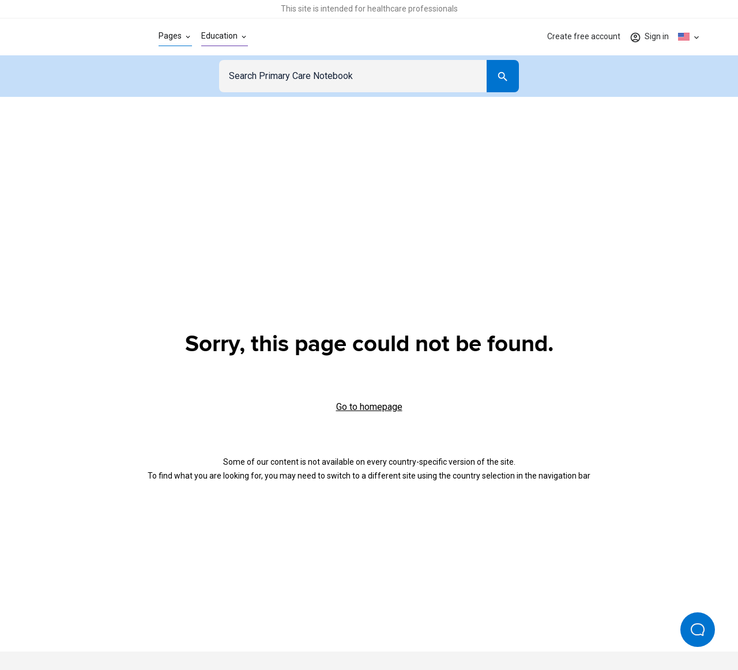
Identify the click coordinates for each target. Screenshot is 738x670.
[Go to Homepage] (79, 37)
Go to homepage (369, 406)
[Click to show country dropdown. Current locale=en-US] (689, 36)
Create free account (583, 36)
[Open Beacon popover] (697, 629)
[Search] (503, 76)
